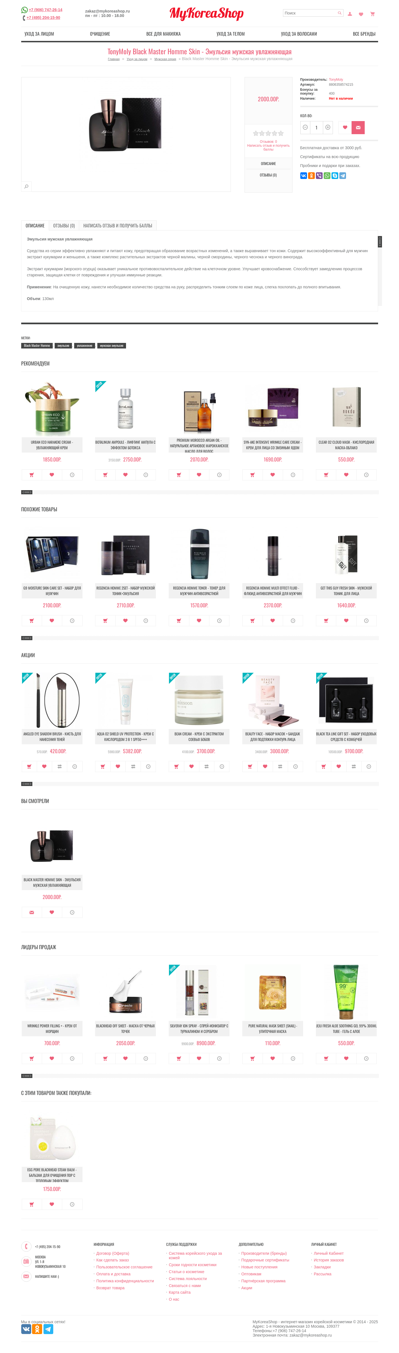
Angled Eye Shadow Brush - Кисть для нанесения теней (52, 736)
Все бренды (364, 33)
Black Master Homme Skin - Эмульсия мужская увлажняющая (52, 882)
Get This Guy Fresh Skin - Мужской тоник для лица (346, 590)
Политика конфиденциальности (125, 1281)
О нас (174, 1299)
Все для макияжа (163, 33)
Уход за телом (231, 33)
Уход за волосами (299, 33)
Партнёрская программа (263, 1281)
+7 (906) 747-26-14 (45, 10)
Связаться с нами (185, 1285)
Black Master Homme (37, 345)
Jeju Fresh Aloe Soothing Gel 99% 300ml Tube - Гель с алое (346, 1028)
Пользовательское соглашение (124, 1267)
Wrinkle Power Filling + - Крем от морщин (52, 1028)
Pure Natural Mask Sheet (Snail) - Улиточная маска (272, 1028)
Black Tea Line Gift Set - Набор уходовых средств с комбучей (346, 736)
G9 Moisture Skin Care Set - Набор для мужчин (52, 590)
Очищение (100, 33)
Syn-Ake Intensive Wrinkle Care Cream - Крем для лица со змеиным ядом (273, 444)
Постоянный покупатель (350, 13)
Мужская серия (165, 59)
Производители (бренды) (264, 1253)
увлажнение (84, 345)
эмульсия (63, 345)
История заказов (329, 1260)
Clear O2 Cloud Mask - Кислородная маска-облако (346, 444)
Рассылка (323, 1274)
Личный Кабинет (329, 1253)
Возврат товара (110, 1288)
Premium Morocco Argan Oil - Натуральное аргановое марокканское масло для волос (199, 445)
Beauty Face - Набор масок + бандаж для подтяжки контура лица (272, 736)
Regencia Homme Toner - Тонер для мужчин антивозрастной (199, 590)
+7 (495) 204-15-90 (43, 17)
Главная (114, 59)
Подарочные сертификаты (265, 1260)
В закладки (345, 127)
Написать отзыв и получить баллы (268, 147)
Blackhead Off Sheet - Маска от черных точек (125, 1028)
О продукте (72, 474)
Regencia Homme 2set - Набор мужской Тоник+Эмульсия (125, 590)
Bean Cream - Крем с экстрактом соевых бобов (199, 736)
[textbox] (313, 13)
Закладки (322, 1267)
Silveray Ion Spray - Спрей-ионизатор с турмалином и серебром (199, 1028)
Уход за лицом (39, 33)
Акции (246, 1288)
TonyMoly (336, 80)
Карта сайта (180, 1292)
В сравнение (59, 766)
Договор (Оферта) (112, 1253)
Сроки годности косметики (193, 1265)
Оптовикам (251, 1274)
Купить (32, 474)
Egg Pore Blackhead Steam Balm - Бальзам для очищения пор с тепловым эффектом (52, 1175)
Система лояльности (188, 1278)
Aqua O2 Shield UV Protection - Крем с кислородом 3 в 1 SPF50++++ (125, 736)
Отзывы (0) (268, 175)
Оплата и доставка (113, 1274)
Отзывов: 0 (268, 142)
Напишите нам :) (47, 1276)
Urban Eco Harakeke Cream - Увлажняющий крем (52, 444)
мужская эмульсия (111, 345)
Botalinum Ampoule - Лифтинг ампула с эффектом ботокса (125, 444)
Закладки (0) (361, 13)
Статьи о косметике (186, 1271)
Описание (268, 163)
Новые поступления (259, 1267)
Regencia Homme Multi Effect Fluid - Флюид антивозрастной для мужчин (273, 590)
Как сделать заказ (112, 1260)
